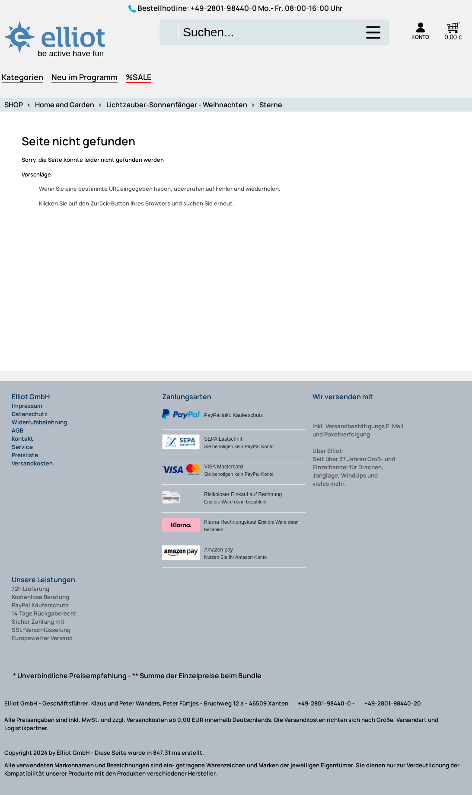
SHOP (13, 104)
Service (22, 447)
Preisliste (25, 455)
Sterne (270, 104)
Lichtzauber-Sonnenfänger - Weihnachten (176, 104)
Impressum (27, 406)
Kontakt (22, 438)
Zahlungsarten (186, 396)
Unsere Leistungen (43, 579)
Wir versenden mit (343, 396)
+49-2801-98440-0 (224, 8)
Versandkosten (32, 463)
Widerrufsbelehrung (39, 422)
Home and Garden (64, 104)
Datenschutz (30, 414)
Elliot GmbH (31, 396)
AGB (17, 430)
